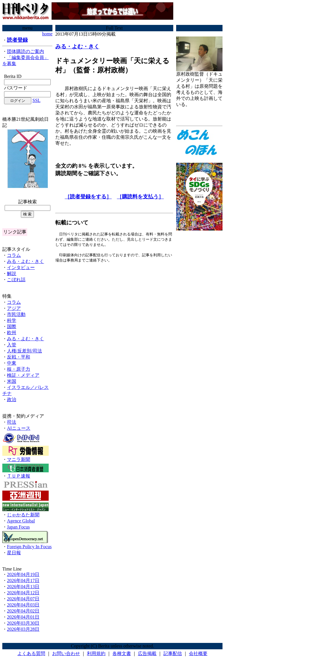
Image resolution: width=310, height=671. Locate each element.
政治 (11, 399)
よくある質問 (31, 653)
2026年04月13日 (23, 586)
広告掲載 (147, 653)
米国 (11, 381)
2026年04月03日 (23, 604)
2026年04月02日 (23, 610)
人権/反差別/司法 (24, 350)
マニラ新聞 (18, 459)
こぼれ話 (16, 279)
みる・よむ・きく (25, 261)
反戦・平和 (18, 356)
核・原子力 (18, 369)
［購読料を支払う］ (140, 197)
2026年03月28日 (23, 629)
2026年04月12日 (23, 592)
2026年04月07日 (23, 598)
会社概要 (198, 653)
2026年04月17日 (23, 580)
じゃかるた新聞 (23, 514)
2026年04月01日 (23, 617)
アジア (14, 308)
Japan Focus (18, 526)
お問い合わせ (66, 653)
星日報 (14, 552)
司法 (11, 422)
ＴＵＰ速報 (18, 475)
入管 (11, 344)
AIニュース (18, 428)
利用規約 (96, 653)
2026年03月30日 (23, 623)
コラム (14, 255)
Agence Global (21, 520)
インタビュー (21, 267)
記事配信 (172, 653)
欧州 (11, 332)
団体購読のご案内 (25, 51)
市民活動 (16, 314)
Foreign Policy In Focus (29, 546)
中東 (11, 363)
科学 (11, 320)
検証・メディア (23, 375)
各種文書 (121, 653)
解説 (11, 273)
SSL (36, 100)
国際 (11, 326)
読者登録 (17, 40)
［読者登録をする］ (88, 197)
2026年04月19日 (23, 574)
